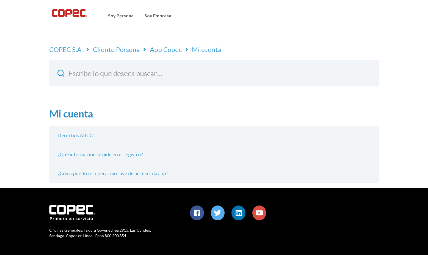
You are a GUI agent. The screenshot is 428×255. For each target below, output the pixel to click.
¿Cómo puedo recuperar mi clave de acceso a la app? (112, 173)
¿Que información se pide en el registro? (100, 154)
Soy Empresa (158, 15)
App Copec (166, 49)
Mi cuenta (206, 49)
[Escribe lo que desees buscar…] (214, 73)
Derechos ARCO (75, 135)
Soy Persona (121, 15)
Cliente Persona (116, 49)
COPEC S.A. (66, 49)
